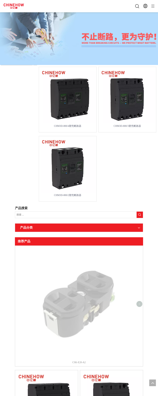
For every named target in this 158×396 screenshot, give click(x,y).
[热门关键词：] (140, 215)
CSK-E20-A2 (79, 250)
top (152, 382)
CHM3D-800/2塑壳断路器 (67, 195)
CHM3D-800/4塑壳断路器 (67, 126)
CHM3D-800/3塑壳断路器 (127, 126)
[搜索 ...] (76, 215)
